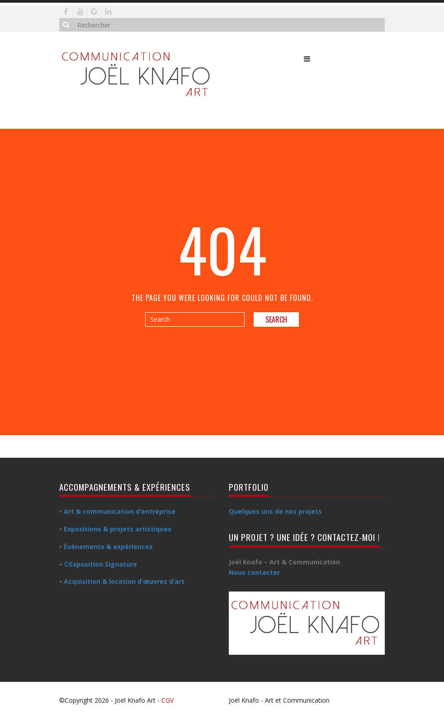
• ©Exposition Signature (98, 564)
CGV (167, 700)
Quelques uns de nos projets (275, 511)
